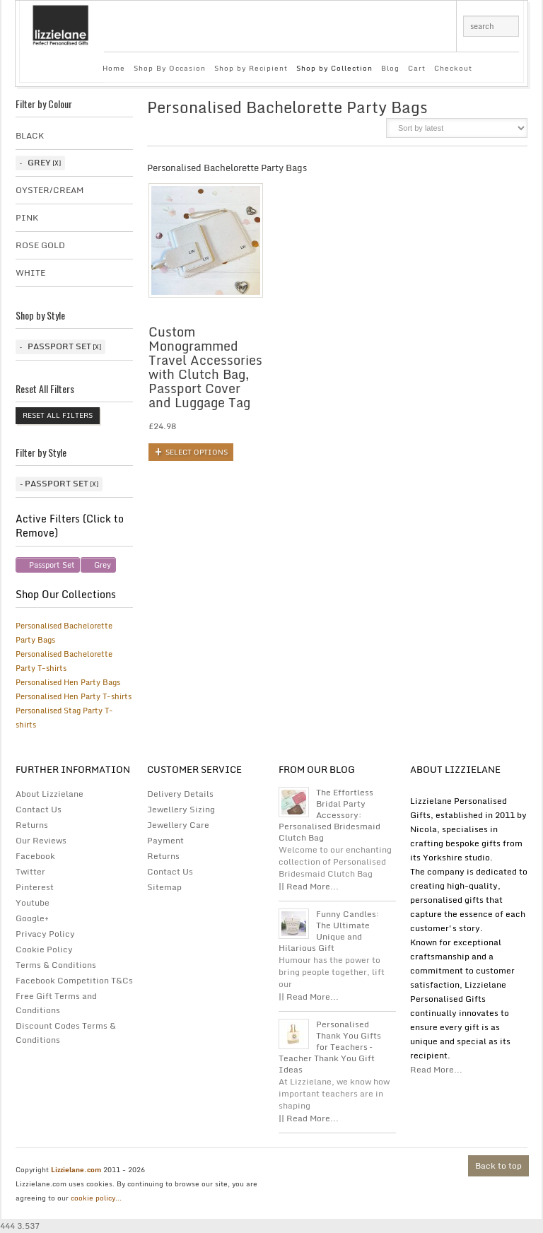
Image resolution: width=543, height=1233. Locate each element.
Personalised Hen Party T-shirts (74, 696)
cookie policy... (96, 1197)
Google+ (32, 918)
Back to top (498, 1165)
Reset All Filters (58, 415)
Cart (417, 68)
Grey (39, 162)
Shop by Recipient (251, 68)
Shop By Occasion (170, 68)
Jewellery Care (178, 824)
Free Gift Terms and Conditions (56, 1003)
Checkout (453, 68)
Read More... (436, 1069)
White (30, 272)
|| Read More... (309, 886)
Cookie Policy (44, 949)
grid (342, 132)
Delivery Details (180, 793)
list (365, 132)
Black (30, 135)
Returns (32, 824)
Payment (165, 840)
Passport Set (59, 346)
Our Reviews (41, 840)
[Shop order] (456, 128)
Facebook (35, 856)
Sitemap (164, 887)
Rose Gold (40, 245)
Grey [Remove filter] (102, 565)
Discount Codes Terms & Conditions (66, 1032)
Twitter (30, 871)
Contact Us (39, 809)
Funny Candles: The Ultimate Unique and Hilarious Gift (329, 931)
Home (114, 68)
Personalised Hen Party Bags (68, 682)
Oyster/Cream (49, 190)
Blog (390, 68)
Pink (27, 217)
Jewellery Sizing (181, 809)
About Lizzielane (49, 793)
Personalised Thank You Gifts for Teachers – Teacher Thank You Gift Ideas (330, 1047)
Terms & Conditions (56, 964)
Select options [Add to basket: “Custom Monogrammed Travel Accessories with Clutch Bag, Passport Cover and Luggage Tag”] (196, 451)
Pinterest (35, 887)
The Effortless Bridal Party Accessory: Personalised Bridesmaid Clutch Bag (329, 815)
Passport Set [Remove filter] (52, 565)
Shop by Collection (334, 68)
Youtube (32, 902)
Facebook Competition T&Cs (74, 980)
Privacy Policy (45, 933)
